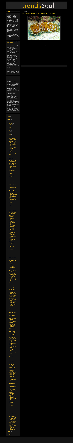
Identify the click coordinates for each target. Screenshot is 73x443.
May (9, 131)
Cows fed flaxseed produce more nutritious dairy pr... (12, 285)
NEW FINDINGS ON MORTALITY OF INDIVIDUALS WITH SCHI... (12, 379)
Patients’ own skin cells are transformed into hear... (12, 271)
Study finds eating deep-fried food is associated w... (12, 246)
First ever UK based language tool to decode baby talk (12, 169)
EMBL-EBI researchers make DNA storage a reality (12, 302)
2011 (9, 432)
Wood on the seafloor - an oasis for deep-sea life (12, 368)
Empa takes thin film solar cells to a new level (12, 411)
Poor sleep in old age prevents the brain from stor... (12, 276)
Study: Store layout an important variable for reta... (12, 290)
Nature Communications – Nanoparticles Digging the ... (12, 319)
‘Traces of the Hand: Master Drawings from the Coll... (12, 343)
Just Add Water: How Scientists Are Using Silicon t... (12, 346)
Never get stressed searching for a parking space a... (12, 205)
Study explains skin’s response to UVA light (12, 338)
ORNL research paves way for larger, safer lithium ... (12, 308)
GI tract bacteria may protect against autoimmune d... (12, 408)
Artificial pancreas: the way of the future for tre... (12, 261)
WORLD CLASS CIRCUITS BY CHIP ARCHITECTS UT (12, 362)
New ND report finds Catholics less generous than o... (12, 359)
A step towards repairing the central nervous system (12, 213)
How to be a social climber (11, 156)
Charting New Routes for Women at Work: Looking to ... (12, 396)
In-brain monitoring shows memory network (12, 173)
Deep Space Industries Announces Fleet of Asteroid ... (12, 340)
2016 (9, 116)
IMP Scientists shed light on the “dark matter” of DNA (13, 422)
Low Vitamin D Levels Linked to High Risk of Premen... (12, 293)
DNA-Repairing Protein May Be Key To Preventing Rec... (12, 228)
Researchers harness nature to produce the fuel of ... (12, 154)
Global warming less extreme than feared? (12, 287)
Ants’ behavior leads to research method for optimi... (12, 196)
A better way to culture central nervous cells (12, 199)
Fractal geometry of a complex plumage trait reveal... (12, 332)
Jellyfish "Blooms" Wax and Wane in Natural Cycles (12, 299)
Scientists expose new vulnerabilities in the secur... (12, 419)
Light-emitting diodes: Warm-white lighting (12, 417)
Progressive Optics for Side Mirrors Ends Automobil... (12, 239)
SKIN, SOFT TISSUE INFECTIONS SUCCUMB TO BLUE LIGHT (12, 222)
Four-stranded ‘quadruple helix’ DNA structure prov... (12, 393)
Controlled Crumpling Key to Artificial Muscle (13, 310)
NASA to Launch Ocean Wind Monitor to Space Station (12, 179)
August (10, 127)
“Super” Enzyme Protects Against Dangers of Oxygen (12, 191)
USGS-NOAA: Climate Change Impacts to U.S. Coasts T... (12, 258)
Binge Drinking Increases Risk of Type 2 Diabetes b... (13, 150)
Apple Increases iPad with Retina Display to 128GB (12, 202)
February (10, 135)
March (10, 134)
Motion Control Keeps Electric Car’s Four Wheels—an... (12, 313)
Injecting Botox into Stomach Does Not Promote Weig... (12, 225)
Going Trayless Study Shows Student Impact (13, 194)
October (10, 124)
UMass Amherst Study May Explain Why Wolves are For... (12, 401)
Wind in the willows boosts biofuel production (12, 405)
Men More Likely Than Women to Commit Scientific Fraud (12, 373)
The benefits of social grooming (12, 328)
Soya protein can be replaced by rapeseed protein (12, 236)
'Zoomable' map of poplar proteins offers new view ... (12, 182)
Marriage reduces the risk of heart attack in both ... (12, 144)
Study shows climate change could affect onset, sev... (12, 255)
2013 (9, 120)
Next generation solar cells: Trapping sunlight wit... (12, 218)
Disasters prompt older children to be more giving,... (12, 161)
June (10, 130)
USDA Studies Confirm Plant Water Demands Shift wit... (12, 335)
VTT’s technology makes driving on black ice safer (12, 322)
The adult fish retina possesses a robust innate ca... (12, 139)
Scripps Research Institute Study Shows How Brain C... (12, 176)
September (11, 126)
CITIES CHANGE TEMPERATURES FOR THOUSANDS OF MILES (12, 267)
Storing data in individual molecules (12, 305)
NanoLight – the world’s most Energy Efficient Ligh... (12, 279)
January (10, 137)
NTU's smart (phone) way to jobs (12, 371)
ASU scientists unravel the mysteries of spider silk (13, 264)
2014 (9, 119)
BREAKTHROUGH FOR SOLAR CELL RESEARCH (12, 414)
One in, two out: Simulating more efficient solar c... (12, 252)
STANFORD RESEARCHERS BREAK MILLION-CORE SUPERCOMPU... (12, 233)
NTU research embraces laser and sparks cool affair (12, 166)
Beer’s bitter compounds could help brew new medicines (12, 185)
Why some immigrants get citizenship (12, 164)
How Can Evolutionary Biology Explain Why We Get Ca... (12, 356)
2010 (9, 434)
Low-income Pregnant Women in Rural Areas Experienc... (13, 188)
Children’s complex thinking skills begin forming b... (12, 316)
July (9, 128)
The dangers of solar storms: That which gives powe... (12, 350)
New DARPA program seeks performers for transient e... (12, 208)
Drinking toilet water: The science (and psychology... (13, 249)
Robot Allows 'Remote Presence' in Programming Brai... (12, 428)
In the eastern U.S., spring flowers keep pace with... (12, 425)
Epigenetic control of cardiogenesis (12, 216)
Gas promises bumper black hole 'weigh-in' (12, 142)
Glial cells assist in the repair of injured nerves (12, 242)
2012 (9, 431)
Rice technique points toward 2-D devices (12, 274)
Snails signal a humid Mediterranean (12, 158)
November (10, 123)
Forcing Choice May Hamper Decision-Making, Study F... (12, 325)
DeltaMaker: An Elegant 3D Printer (12, 210)
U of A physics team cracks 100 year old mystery (12, 353)
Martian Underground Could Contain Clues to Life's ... (12, 384)
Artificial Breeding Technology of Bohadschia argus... (12, 365)
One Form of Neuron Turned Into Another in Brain (12, 390)
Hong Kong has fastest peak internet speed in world (12, 296)
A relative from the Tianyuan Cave (11, 376)
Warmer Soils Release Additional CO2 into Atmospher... (12, 387)
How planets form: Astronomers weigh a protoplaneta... (12, 147)
